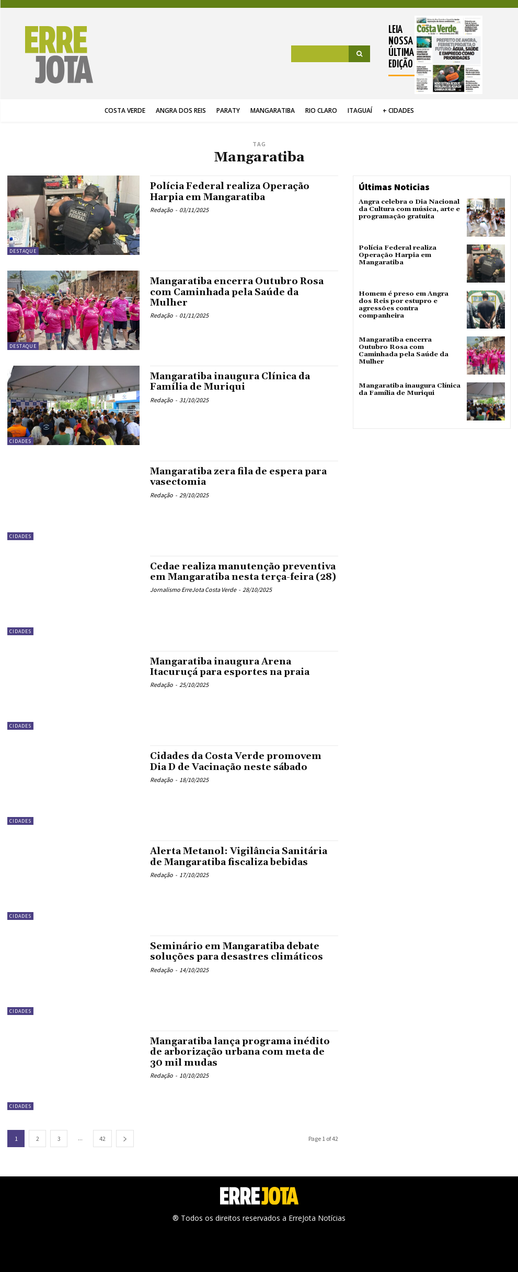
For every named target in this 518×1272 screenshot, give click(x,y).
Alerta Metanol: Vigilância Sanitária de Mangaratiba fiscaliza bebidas (240, 856)
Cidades (20, 441)
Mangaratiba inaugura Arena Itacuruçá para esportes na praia (232, 667)
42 (102, 1138)
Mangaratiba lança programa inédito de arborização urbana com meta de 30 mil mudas (241, 1051)
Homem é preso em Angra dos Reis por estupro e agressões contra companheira (409, 300)
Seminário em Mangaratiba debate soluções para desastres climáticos (238, 951)
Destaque (23, 251)
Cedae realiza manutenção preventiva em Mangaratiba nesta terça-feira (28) (233, 577)
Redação (161, 209)
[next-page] (125, 1138)
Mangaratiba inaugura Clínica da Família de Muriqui (231, 381)
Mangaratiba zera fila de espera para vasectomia (240, 476)
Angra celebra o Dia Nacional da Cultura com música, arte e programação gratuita (408, 208)
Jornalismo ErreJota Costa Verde (193, 599)
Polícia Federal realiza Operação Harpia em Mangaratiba (231, 191)
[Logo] (49, 55)
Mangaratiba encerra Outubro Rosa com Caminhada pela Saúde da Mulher (238, 291)
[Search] (359, 53)
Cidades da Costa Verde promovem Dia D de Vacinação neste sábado (238, 761)
